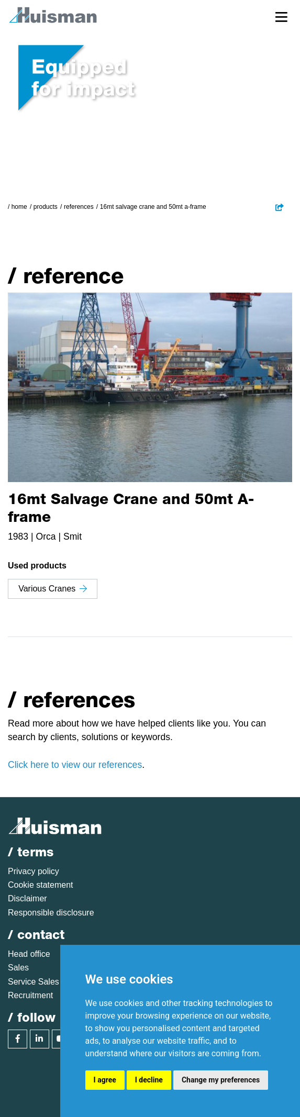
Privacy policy (33, 871)
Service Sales (33, 981)
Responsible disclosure (51, 912)
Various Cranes (52, 588)
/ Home (17, 206)
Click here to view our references (75, 764)
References (79, 206)
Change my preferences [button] (221, 1080)
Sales (18, 967)
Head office (29, 954)
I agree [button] (105, 1080)
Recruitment (30, 995)
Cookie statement (40, 884)
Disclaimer (27, 898)
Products (46, 206)
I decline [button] (149, 1080)
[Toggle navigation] (281, 16)
